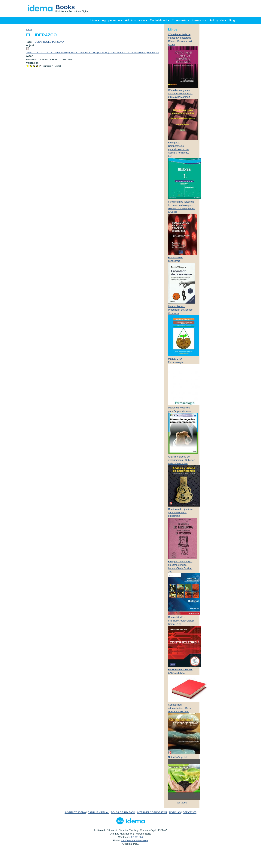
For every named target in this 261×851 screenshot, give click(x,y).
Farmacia (198, 20)
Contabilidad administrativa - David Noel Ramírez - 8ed (180, 708)
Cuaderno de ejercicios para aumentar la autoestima (180, 512)
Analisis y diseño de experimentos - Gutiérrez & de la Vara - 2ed (181, 460)
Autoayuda (216, 20)
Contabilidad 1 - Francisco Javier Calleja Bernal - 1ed (181, 620)
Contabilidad (158, 20)
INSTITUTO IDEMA (75, 812)
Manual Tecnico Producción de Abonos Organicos (180, 309)
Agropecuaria (111, 20)
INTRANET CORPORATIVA (152, 812)
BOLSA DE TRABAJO (123, 812)
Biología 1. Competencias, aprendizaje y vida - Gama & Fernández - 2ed (179, 149)
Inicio (93, 20)
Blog (232, 20)
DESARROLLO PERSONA (49, 41)
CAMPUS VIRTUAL (98, 812)
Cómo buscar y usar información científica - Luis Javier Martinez (180, 93)
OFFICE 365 (189, 812)
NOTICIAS (175, 812)
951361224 (137, 837)
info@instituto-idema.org (134, 840)
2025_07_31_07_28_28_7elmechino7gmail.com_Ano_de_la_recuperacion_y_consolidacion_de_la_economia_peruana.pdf (92, 52)
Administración (135, 20)
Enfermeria (179, 20)
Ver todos (182, 802)
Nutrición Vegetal (177, 757)
